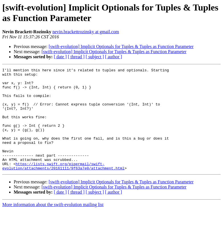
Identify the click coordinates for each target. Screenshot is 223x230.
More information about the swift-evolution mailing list (53, 225)
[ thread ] (76, 56)
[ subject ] (95, 56)
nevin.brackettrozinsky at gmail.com (85, 31)
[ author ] (113, 56)
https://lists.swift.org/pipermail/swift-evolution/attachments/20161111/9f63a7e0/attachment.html (63, 186)
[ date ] (60, 56)
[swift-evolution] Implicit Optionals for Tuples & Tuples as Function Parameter (121, 46)
